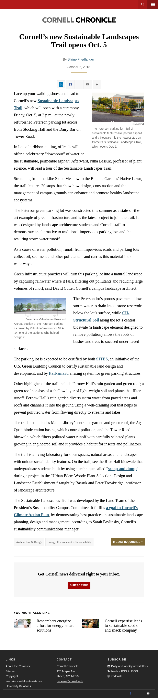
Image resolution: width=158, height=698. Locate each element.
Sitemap (11, 671)
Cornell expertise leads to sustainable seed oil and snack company (123, 625)
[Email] (148, 694)
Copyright (12, 676)
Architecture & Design (29, 542)
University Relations (18, 686)
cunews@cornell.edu (70, 681)
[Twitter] (139, 694)
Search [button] (142, 4)
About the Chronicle (18, 666)
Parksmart (58, 373)
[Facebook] (130, 694)
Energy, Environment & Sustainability (69, 542)
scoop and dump (122, 468)
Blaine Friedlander (81, 59)
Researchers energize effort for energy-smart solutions (55, 625)
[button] (118, 107)
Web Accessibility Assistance (24, 681)
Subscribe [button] (79, 585)
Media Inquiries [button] (128, 541)
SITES (102, 359)
